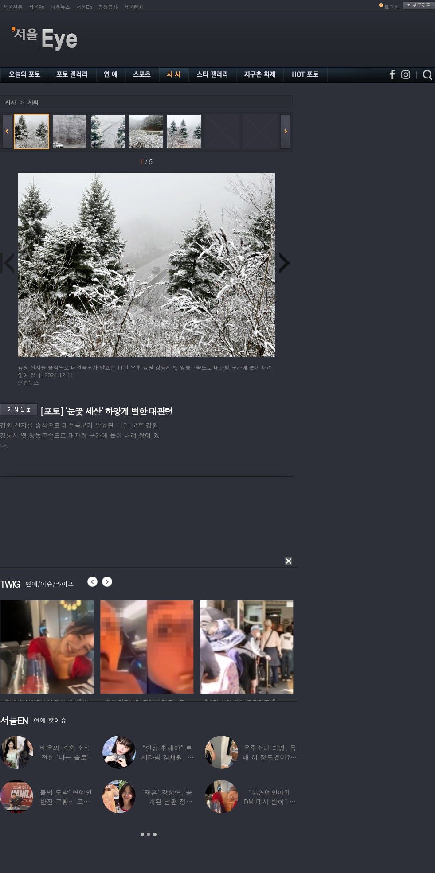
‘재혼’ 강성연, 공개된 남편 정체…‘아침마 (167, 801)
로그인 (391, 7)
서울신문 (13, 7)
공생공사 (108, 7)
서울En (84, 7)
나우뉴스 (60, 7)
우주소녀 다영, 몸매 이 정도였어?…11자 (270, 757)
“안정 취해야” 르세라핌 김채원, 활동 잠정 (167, 757)
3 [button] (155, 834)
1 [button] (142, 834)
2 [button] (148, 834)
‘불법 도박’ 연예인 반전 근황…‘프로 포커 (65, 801)
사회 (32, 102)
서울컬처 (134, 7)
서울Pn (36, 7)
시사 (10, 102)
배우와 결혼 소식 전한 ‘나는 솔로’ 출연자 (65, 757)
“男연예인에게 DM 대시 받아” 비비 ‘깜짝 (269, 801)
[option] (63, 645)
